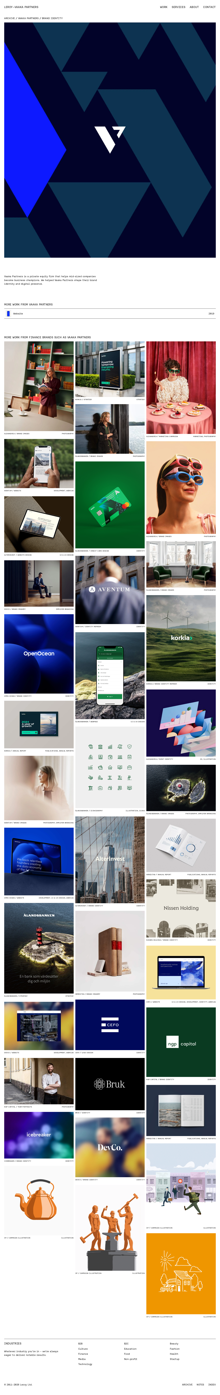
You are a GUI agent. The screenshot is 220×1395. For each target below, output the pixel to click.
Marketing (198, 436)
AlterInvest (9, 555)
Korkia (78, 399)
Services (178, 7)
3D (201, 759)
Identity (140, 551)
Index (212, 1384)
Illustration (209, 759)
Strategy (141, 399)
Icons (142, 811)
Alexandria (9, 433)
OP (147, 1228)
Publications (51, 751)
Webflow (70, 490)
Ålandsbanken (81, 456)
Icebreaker (9, 1161)
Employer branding (65, 609)
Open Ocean (9, 696)
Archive (9, 18)
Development (59, 490)
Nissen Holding (153, 940)
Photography (68, 433)
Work (164, 7)
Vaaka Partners (28, 18)
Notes (200, 1384)
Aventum (8, 490)
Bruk (77, 1113)
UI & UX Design (67, 555)
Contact (209, 7)
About (194, 7)
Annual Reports (66, 751)
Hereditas (150, 874)
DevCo (7, 609)
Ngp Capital (152, 1079)
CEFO (148, 1002)
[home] (21, 7)
